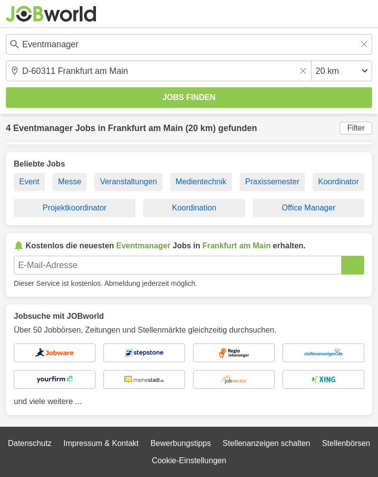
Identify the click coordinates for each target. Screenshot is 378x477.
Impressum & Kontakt (101, 443)
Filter (356, 128)
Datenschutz (30, 443)
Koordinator (338, 181)
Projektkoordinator (75, 208)
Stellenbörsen (346, 443)
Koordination (194, 208)
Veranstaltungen (128, 181)
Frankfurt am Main (145, 128)
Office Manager (308, 208)
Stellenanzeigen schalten (266, 443)
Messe (69, 181)
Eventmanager (43, 128)
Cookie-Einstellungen (189, 460)
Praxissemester (272, 181)
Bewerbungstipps (181, 443)
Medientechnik (201, 181)
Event (29, 181)
